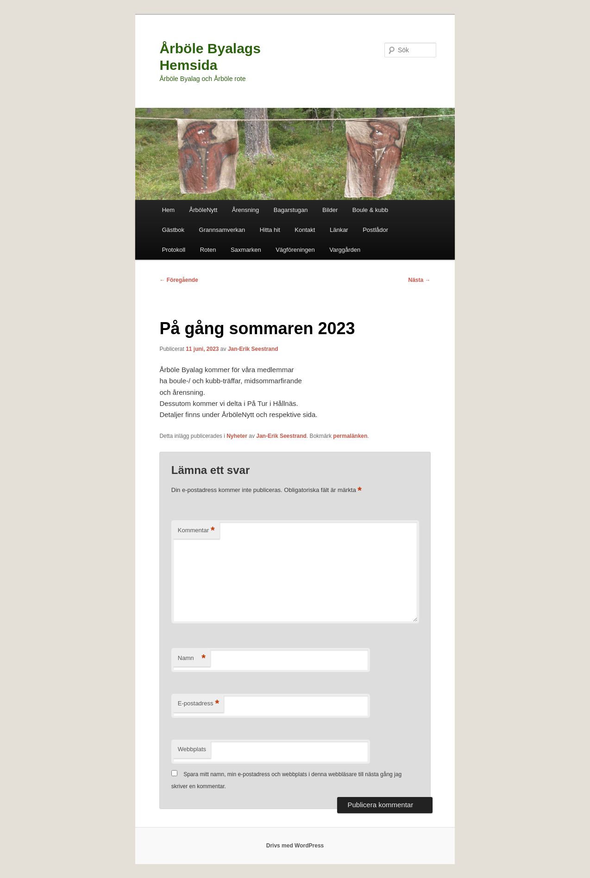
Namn (192, 658)
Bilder (330, 209)
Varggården (344, 249)
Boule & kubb (370, 209)
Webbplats (192, 749)
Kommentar (196, 530)
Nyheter (236, 436)
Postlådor (375, 229)
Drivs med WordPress (295, 845)
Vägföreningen (295, 249)
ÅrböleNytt (203, 209)
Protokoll (174, 249)
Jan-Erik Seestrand (253, 349)
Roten (208, 249)
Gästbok (173, 229)
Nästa (419, 280)
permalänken (350, 436)
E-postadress (198, 703)
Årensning (245, 209)
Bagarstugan (291, 209)
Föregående (178, 280)
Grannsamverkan (222, 229)
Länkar (339, 229)
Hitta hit (270, 229)
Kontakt (305, 229)
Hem (168, 209)
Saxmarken (246, 249)
